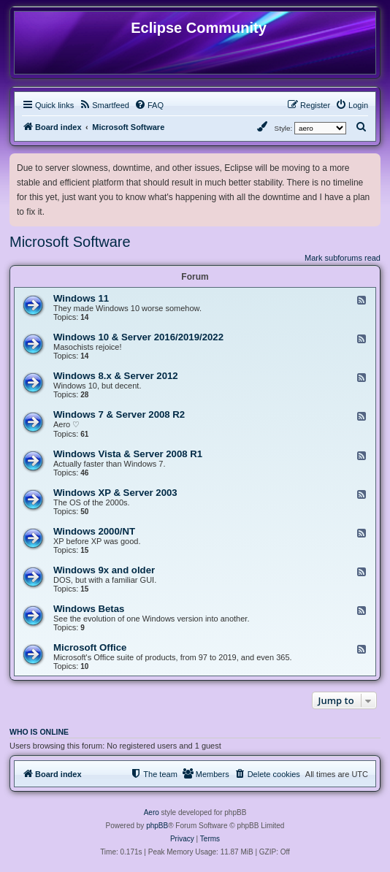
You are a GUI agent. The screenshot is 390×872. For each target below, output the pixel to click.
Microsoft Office (89, 647)
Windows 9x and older (104, 570)
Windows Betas (88, 608)
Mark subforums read (343, 257)
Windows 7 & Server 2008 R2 (119, 414)
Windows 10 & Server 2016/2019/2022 (138, 337)
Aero (151, 812)
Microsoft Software (70, 242)
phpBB (157, 826)
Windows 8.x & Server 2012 (115, 375)
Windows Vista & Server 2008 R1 (127, 453)
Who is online (39, 731)
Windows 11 (81, 298)
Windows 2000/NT (94, 531)
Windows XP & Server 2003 (115, 492)
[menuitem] (104, 105)
